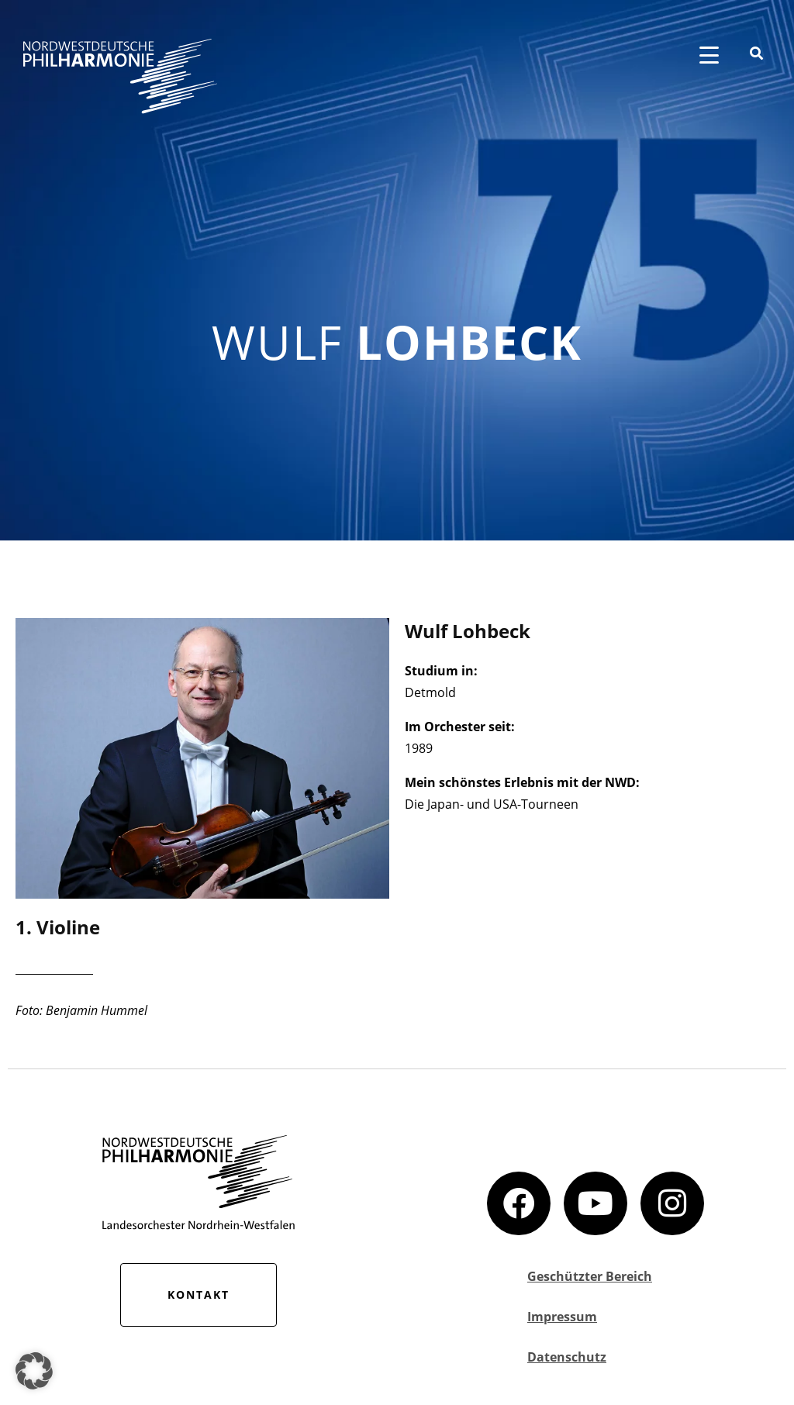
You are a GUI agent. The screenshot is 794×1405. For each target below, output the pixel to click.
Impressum (562, 1316)
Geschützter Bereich (589, 1276)
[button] (34, 1371)
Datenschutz (566, 1356)
